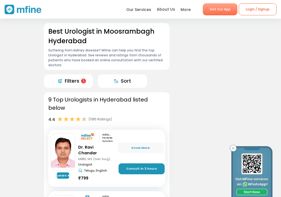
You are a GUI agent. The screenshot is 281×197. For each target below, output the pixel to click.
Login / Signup (257, 9)
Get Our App (220, 9)
